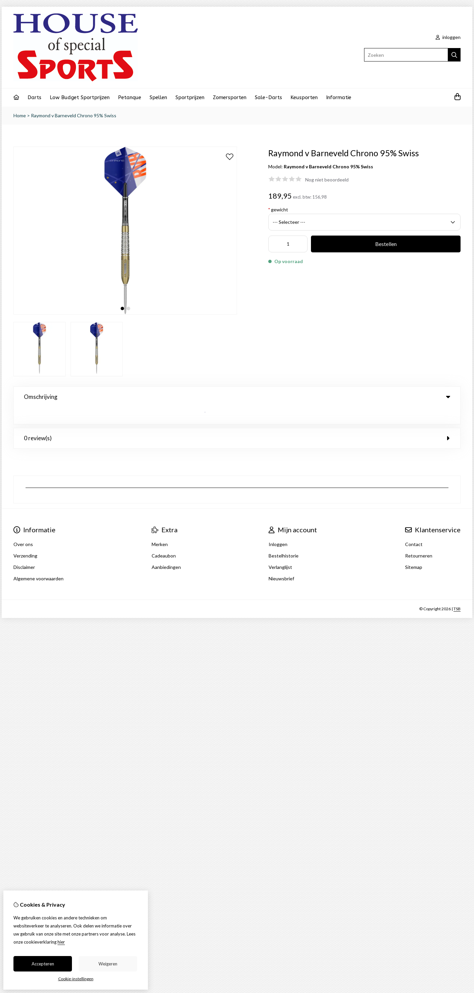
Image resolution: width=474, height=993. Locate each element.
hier (61, 942)
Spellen (158, 97)
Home (19, 115)
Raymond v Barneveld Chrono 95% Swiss (73, 115)
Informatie (338, 97)
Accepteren (43, 963)
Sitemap (413, 550)
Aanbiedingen (166, 550)
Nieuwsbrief (281, 561)
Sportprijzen (189, 97)
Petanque (129, 97)
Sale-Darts (268, 97)
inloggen (448, 37)
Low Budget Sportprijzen (80, 97)
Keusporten (304, 97)
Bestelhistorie (284, 538)
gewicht (278, 209)
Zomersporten (229, 97)
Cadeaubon (164, 538)
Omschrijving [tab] (237, 396)
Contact (414, 527)
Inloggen (278, 527)
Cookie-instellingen (75, 978)
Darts (34, 97)
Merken (160, 527)
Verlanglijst (280, 550)
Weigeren (107, 963)
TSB (457, 591)
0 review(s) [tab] (237, 420)
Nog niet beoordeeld (327, 179)
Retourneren (418, 538)
